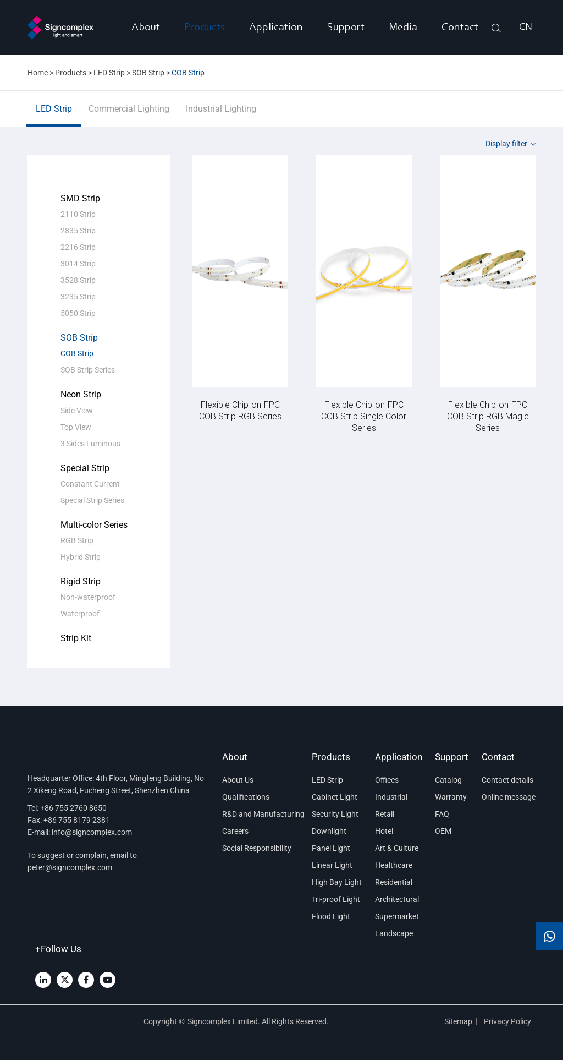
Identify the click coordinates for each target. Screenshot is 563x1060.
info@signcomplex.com (92, 832)
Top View (75, 427)
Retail (384, 814)
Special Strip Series (92, 500)
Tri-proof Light (336, 899)
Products (204, 27)
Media (403, 27)
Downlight (329, 831)
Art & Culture (396, 848)
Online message (509, 797)
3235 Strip (78, 296)
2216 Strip (78, 247)
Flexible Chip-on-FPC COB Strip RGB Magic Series (488, 415)
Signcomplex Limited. (224, 1021)
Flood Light (331, 916)
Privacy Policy (508, 1021)
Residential (393, 882)
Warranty (451, 797)
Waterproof (80, 613)
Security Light (335, 814)
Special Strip (84, 468)
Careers (235, 831)
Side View (76, 410)
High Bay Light (337, 882)
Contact (459, 27)
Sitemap (458, 1021)
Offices (387, 779)
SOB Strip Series (87, 369)
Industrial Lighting (221, 115)
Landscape (394, 933)
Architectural (397, 899)
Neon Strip (80, 394)
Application (276, 27)
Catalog (448, 779)
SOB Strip (148, 72)
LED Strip (109, 72)
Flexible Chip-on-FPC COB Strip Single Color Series (363, 415)
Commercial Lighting (129, 115)
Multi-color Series (94, 525)
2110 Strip (78, 214)
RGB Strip (76, 540)
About (145, 27)
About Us (237, 779)
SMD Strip (80, 198)
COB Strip (188, 72)
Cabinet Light (334, 797)
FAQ (442, 814)
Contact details (507, 779)
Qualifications (245, 797)
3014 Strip (78, 263)
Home (37, 72)
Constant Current (90, 483)
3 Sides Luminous (90, 443)
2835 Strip (78, 230)
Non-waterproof (87, 597)
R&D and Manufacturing (260, 814)
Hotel (384, 831)
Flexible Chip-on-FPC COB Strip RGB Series (240, 410)
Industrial (391, 797)
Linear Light (332, 865)
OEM (443, 831)
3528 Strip (78, 280)
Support (346, 27)
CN (525, 27)
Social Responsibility (256, 848)
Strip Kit (75, 638)
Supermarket (397, 916)
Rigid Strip (80, 581)
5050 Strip (78, 313)
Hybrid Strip (80, 557)
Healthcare (393, 865)
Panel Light (331, 848)
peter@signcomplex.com (69, 867)
